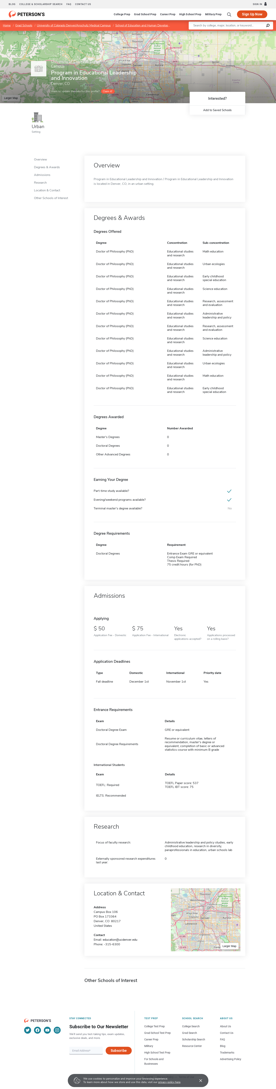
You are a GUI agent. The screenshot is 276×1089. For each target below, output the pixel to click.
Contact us (83, 4)
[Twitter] (27, 1030)
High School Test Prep (157, 1052)
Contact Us (226, 1032)
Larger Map (11, 98)
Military (148, 1046)
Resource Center (192, 1046)
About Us (225, 1026)
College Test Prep (154, 1026)
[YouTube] (47, 1030)
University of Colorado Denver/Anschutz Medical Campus (74, 25)
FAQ (68, 4)
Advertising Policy (230, 1059)
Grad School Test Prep (157, 1032)
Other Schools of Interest (51, 198)
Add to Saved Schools (217, 110)
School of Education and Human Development (145, 25)
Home (7, 25)
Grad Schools (23, 25)
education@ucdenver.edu (120, 940)
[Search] (229, 14)
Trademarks (227, 1052)
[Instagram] (57, 1030)
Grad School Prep (145, 14)
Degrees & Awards (47, 167)
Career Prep (167, 14)
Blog (12, 4)
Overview (40, 159)
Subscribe (119, 1050)
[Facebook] (37, 1030)
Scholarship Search (193, 1039)
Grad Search (189, 1032)
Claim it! (107, 91)
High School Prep (190, 14)
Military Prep (213, 14)
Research (40, 183)
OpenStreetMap (249, 33)
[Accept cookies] (198, 1080)
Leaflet (229, 33)
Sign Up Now (252, 14)
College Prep (122, 14)
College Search (191, 1026)
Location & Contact (47, 190)
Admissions (42, 175)
